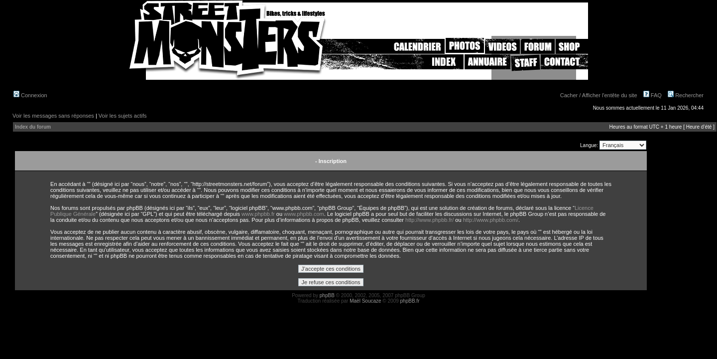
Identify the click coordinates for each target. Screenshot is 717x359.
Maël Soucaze (365, 301)
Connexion (30, 95)
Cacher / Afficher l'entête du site (598, 95)
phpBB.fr (410, 301)
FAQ (652, 95)
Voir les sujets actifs (123, 116)
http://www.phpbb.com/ (490, 220)
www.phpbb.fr (258, 214)
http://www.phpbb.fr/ (429, 220)
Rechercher (686, 95)
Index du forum (33, 127)
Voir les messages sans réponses (53, 116)
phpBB (327, 295)
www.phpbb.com (304, 214)
